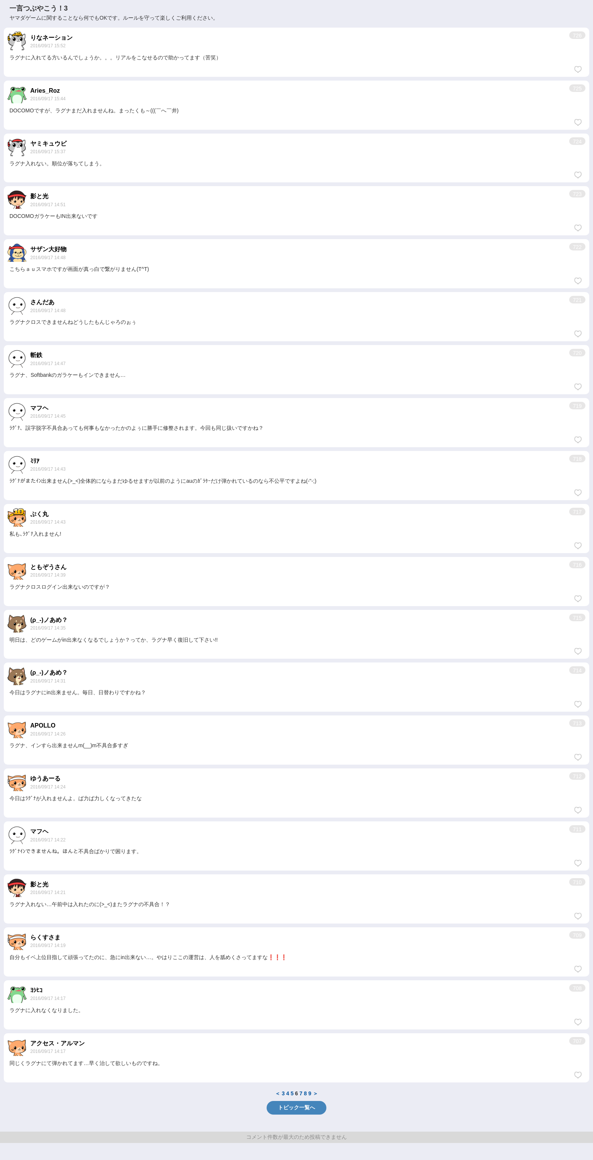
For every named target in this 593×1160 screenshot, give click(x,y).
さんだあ (42, 302)
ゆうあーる (45, 778)
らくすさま (45, 937)
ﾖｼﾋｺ (36, 990)
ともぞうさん (48, 567)
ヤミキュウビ (48, 143)
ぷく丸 (39, 514)
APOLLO (43, 725)
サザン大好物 (48, 249)
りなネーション (51, 37)
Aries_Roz (45, 90)
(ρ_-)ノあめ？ (49, 620)
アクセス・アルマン (57, 1043)
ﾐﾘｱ (34, 461)
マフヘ (39, 408)
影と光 (39, 196)
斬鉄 (36, 355)
